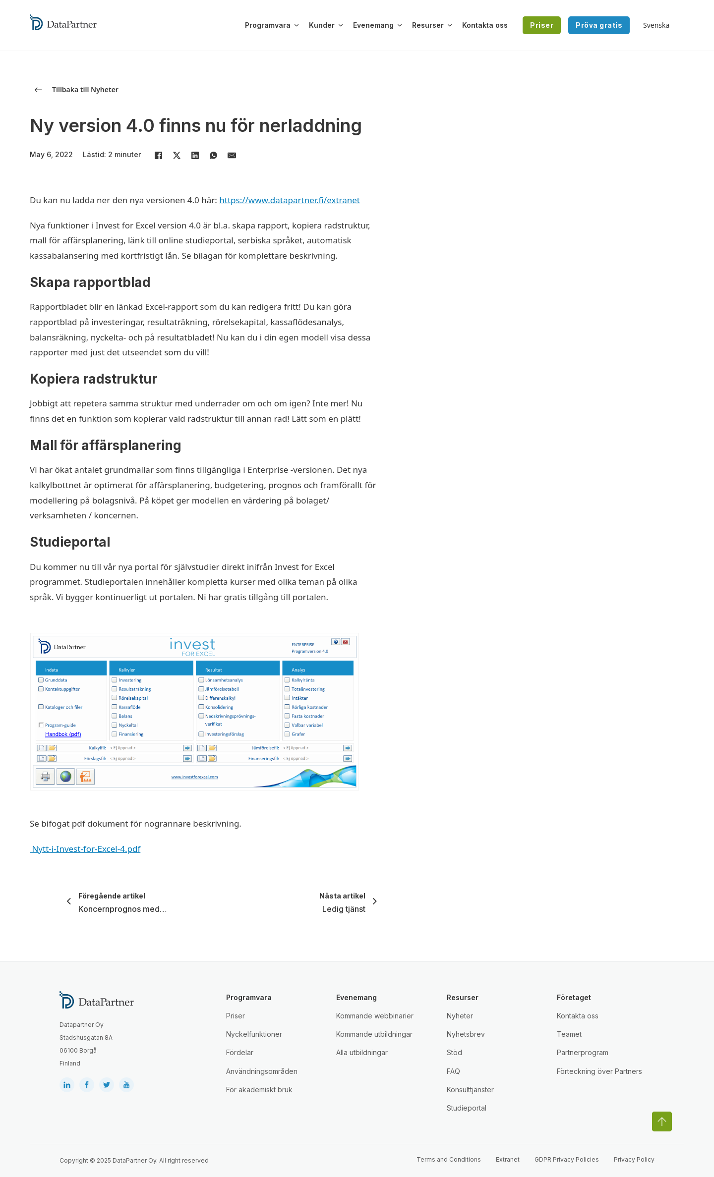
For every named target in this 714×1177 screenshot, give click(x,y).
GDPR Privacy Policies (567, 1159)
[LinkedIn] (194, 155)
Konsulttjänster (470, 1089)
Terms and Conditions (448, 1159)
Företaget (574, 997)
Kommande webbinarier (375, 1015)
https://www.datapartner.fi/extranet (289, 200)
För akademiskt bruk (259, 1089)
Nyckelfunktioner (254, 1034)
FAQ (453, 1071)
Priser (541, 25)
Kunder (322, 25)
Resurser (428, 25)
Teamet (569, 1034)
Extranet (508, 1159)
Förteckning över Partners (599, 1071)
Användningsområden (262, 1071)
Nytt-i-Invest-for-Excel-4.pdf (85, 848)
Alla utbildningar (362, 1052)
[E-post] (231, 155)
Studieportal (466, 1108)
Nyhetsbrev (466, 1034)
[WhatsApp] (213, 155)
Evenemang (373, 25)
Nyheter (460, 1015)
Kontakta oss (485, 25)
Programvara (268, 25)
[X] (176, 155)
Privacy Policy (634, 1159)
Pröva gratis (599, 25)
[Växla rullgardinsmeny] (296, 25)
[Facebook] (158, 155)
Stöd (454, 1052)
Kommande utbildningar (374, 1034)
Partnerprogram (582, 1052)
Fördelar (239, 1052)
